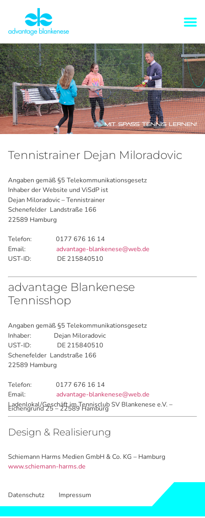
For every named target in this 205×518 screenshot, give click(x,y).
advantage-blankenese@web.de (103, 249)
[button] (190, 22)
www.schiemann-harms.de (47, 466)
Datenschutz (26, 495)
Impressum (75, 495)
